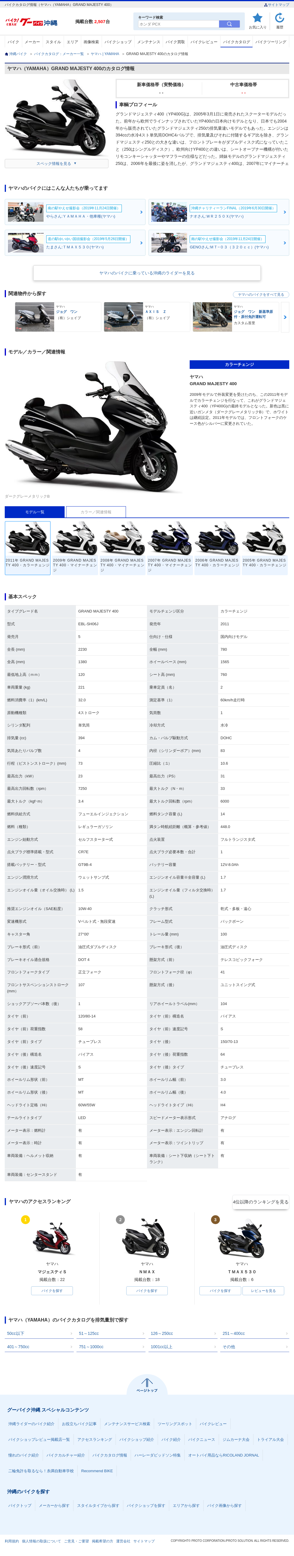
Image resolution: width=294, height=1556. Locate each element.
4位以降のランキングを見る (261, 1202)
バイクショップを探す (146, 1506)
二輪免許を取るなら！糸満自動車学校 (41, 1472)
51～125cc (89, 1334)
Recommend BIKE (97, 1472)
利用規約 (12, 1542)
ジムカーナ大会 (236, 1440)
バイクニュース (201, 1440)
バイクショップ (118, 42)
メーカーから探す (54, 1506)
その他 (229, 1348)
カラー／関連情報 (96, 512)
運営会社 (123, 1542)
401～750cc (18, 1348)
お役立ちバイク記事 (79, 1425)
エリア (72, 42)
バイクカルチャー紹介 (66, 1456)
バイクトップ (19, 1506)
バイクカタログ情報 (109, 1456)
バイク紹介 (171, 1440)
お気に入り (258, 27)
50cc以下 (15, 1334)
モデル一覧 (34, 512)
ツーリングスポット (175, 1425)
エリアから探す (186, 1506)
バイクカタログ (236, 42)
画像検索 (91, 42)
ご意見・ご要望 (76, 1542)
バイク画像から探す (224, 1506)
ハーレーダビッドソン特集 (158, 1456)
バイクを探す (52, 1291)
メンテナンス (148, 42)
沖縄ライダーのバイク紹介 (31, 1425)
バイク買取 (175, 42)
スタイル (53, 42)
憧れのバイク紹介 (23, 1456)
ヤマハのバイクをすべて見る (261, 294)
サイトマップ (276, 5)
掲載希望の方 (102, 1542)
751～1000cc (91, 1348)
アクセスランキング (94, 1440)
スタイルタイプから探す (98, 1506)
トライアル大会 (270, 1440)
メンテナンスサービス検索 (127, 1425)
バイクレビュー (204, 42)
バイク (13, 42)
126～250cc (162, 1334)
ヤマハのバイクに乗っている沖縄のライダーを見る (147, 273)
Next (285, 317)
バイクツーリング (270, 42)
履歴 (279, 27)
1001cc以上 (161, 1348)
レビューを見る (263, 1291)
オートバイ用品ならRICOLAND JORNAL (223, 1456)
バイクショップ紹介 (136, 1440)
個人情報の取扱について (41, 1542)
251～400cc (234, 1334)
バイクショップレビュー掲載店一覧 (39, 1440)
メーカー (32, 42)
